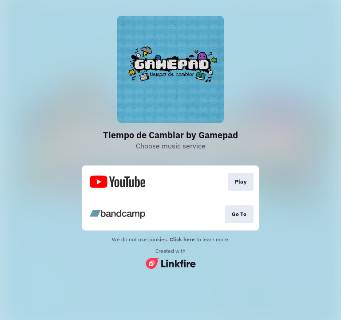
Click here (182, 239)
